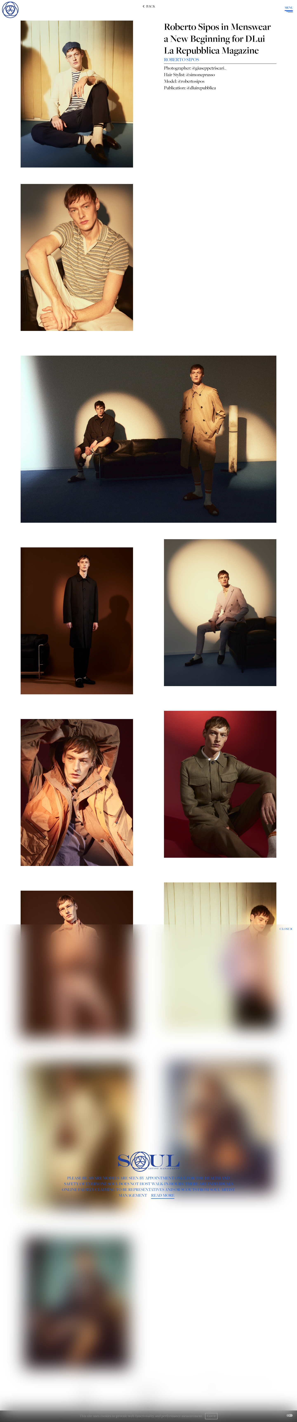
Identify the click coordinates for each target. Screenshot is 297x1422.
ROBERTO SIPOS (181, 59)
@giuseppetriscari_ (209, 68)
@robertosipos (190, 81)
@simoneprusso (200, 74)
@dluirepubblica (201, 88)
